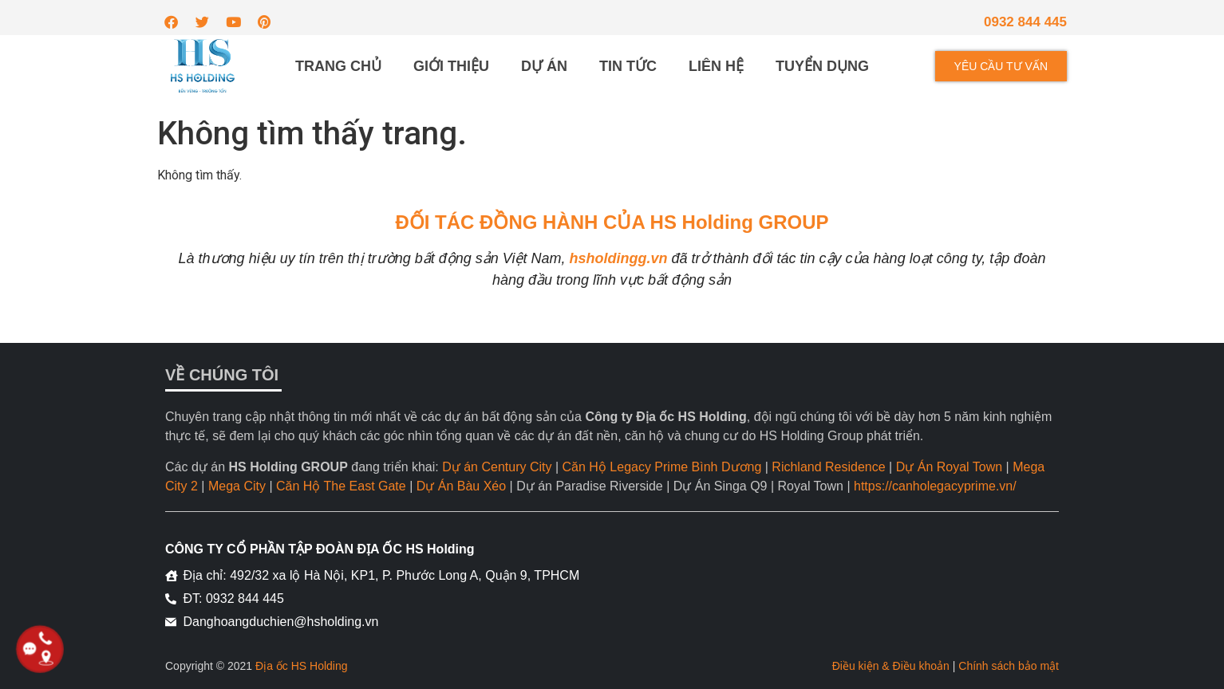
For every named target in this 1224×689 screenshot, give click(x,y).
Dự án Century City (496, 467)
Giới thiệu (451, 66)
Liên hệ (716, 66)
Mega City (237, 486)
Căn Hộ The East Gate (341, 486)
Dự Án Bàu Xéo (461, 486)
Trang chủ (338, 66)
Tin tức (628, 66)
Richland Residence (828, 467)
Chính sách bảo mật (1008, 665)
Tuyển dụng (822, 66)
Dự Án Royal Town (949, 467)
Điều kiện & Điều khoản (891, 665)
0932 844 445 (1025, 22)
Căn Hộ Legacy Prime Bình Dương (662, 467)
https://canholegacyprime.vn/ (935, 486)
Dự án (544, 66)
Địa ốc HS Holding (301, 665)
